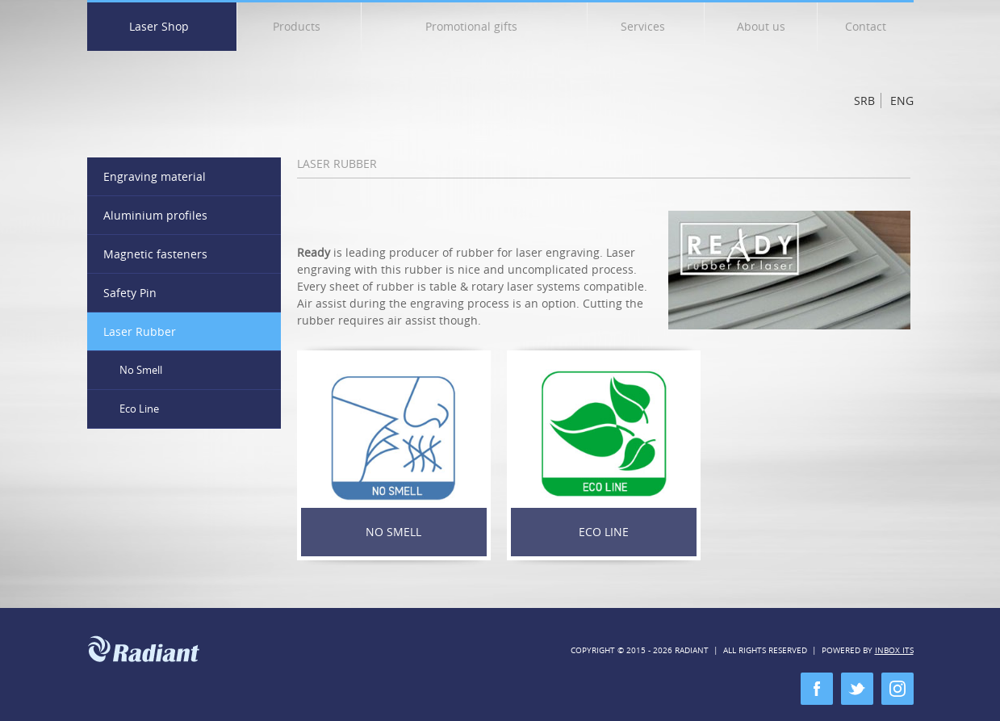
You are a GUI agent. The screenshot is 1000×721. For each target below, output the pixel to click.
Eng (902, 100)
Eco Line (604, 531)
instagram (897, 689)
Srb (864, 100)
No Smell (393, 531)
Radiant (190, 94)
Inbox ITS (894, 650)
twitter (857, 689)
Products (302, 29)
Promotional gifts (477, 29)
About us (761, 26)
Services (648, 29)
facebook (817, 689)
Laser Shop (164, 29)
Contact (865, 26)
